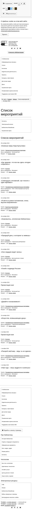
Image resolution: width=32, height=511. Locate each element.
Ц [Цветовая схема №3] (11, 8)
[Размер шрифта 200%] (24, 3)
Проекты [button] (4, 74)
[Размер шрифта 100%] (19, 3)
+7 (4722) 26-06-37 (11, 502)
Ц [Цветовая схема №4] (13, 8)
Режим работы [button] (5, 451)
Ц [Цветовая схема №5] (15, 8)
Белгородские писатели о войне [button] (10, 497)
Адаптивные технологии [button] (8, 466)
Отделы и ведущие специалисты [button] (10, 442)
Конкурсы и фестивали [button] (8, 78)
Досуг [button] (3, 84)
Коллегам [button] (4, 68)
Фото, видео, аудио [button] (7, 448)
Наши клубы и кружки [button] (7, 476)
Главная (9, 99)
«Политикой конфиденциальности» (10, 31)
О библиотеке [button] (5, 58)
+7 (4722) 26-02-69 (11, 503)
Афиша (15, 99)
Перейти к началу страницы (11, 430)
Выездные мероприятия (11, 207)
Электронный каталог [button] (7, 124)
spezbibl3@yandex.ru (10, 505)
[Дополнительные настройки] (3, 13)
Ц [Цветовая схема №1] (7, 9)
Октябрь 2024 (6, 101)
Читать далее (11, 153)
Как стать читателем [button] (7, 463)
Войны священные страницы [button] (9, 494)
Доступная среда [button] (6, 81)
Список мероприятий (23, 99)
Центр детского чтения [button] (8, 472)
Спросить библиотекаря (16, 52)
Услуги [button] (3, 65)
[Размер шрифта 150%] (21, 3)
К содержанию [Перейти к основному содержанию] (7, 3)
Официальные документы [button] (9, 445)
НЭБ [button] (3, 484)
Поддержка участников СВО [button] (9, 94)
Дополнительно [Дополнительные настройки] (11, 13)
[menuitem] (16, 58)
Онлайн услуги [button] (6, 469)
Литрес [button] (4, 487)
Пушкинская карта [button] (6, 87)
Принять (4, 34)
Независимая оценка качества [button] (10, 90)
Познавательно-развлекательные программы (17, 187)
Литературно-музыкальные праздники (15, 150)
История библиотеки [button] (7, 438)
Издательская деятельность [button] (9, 71)
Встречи (7, 168)
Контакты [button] (4, 121)
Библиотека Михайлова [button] (8, 127)
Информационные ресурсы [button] (9, 62)
